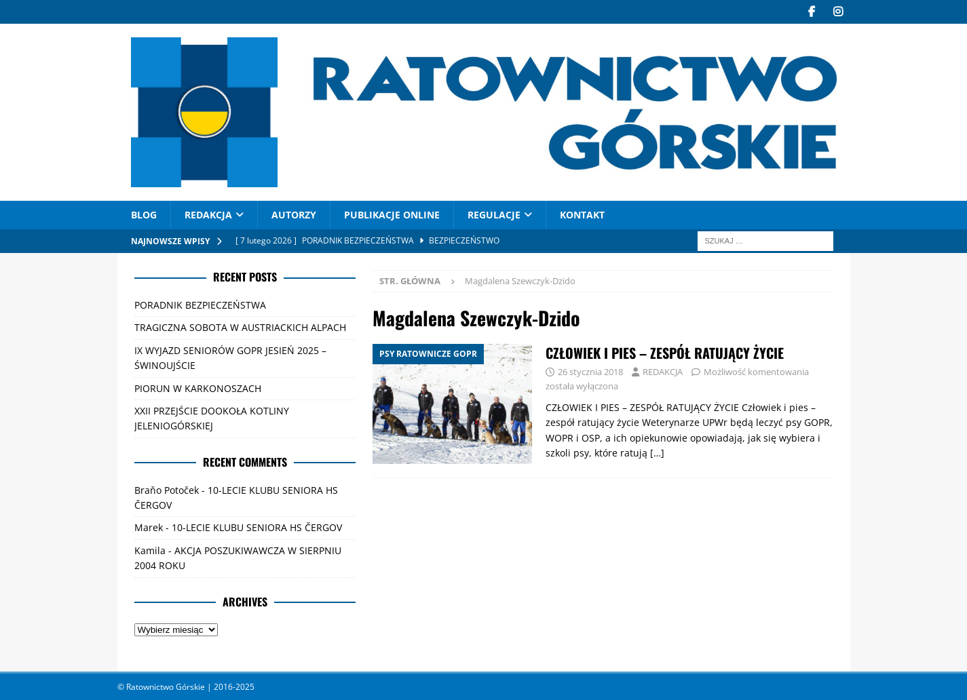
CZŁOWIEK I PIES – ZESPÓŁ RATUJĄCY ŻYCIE (665, 353)
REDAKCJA (208, 214)
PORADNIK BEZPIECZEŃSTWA (200, 304)
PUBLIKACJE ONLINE (392, 214)
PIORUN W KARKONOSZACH (197, 387)
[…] (657, 452)
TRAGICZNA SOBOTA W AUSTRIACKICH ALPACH (240, 327)
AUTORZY (293, 214)
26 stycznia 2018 (590, 372)
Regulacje (494, 214)
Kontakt (582, 214)
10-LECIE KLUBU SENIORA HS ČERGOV (257, 527)
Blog (144, 214)
